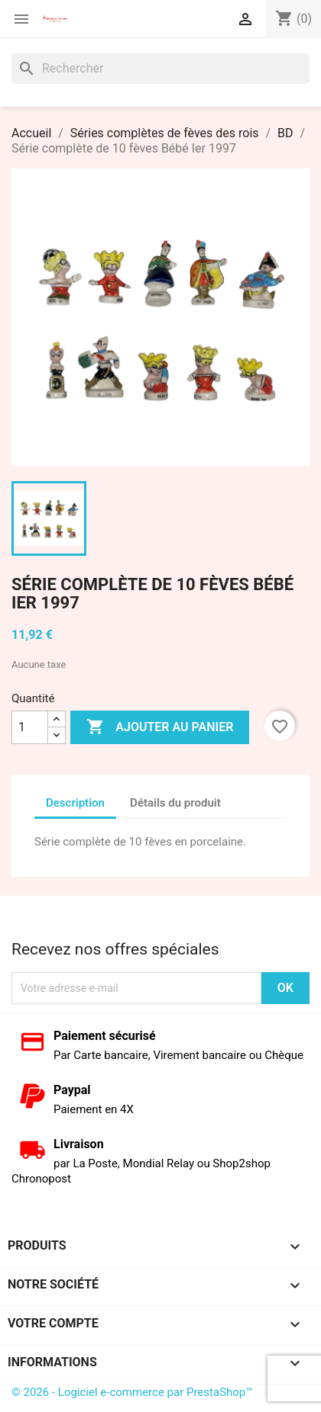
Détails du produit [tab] (175, 803)
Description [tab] (75, 803)
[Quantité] (29, 727)
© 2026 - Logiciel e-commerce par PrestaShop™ (132, 1392)
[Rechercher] (160, 68)
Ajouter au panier (159, 727)
